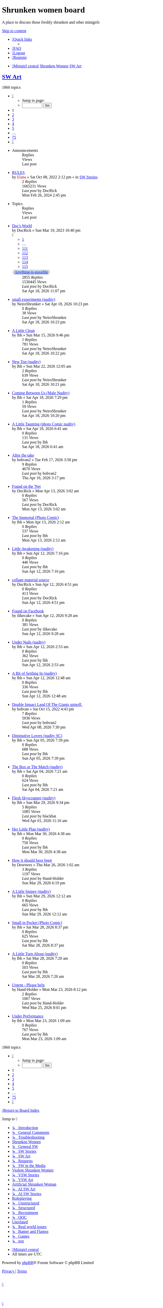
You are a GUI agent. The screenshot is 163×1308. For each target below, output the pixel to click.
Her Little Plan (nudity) (31, 829)
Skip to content (14, 31)
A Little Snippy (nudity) (31, 891)
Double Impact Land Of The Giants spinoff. (47, 704)
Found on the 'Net (26, 486)
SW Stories (88, 177)
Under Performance (28, 1016)
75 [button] (14, 137)
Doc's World (22, 226)
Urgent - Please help (28, 985)
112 (25, 253)
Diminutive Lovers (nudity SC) (37, 736)
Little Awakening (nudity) (33, 549)
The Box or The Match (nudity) (37, 767)
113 (25, 257)
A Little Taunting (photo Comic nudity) (43, 424)
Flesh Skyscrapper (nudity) (33, 798)
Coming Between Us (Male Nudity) (40, 393)
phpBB (27, 1263)
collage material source (30, 580)
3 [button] (13, 119)
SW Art (12, 76)
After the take (23, 455)
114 (25, 262)
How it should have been (32, 860)
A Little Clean (23, 330)
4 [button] (13, 124)
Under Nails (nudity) (28, 642)
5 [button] (13, 128)
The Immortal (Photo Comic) (35, 517)
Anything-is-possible (31, 272)
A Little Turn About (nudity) (35, 954)
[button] (13, 96)
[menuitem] (16, 48)
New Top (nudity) (26, 362)
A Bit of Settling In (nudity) (34, 673)
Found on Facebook (28, 611)
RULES (18, 172)
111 (25, 248)
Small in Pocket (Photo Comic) (37, 923)
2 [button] (13, 115)
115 (25, 266)
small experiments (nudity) (33, 299)
